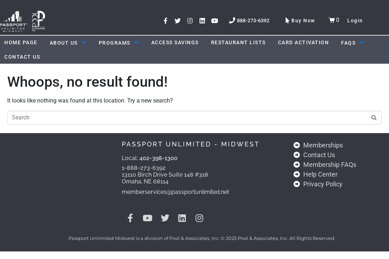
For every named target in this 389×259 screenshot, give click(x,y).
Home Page (20, 42)
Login (355, 20)
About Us (68, 43)
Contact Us (22, 57)
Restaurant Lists (238, 42)
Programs (119, 43)
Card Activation (303, 42)
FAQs (352, 43)
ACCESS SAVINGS (175, 42)
